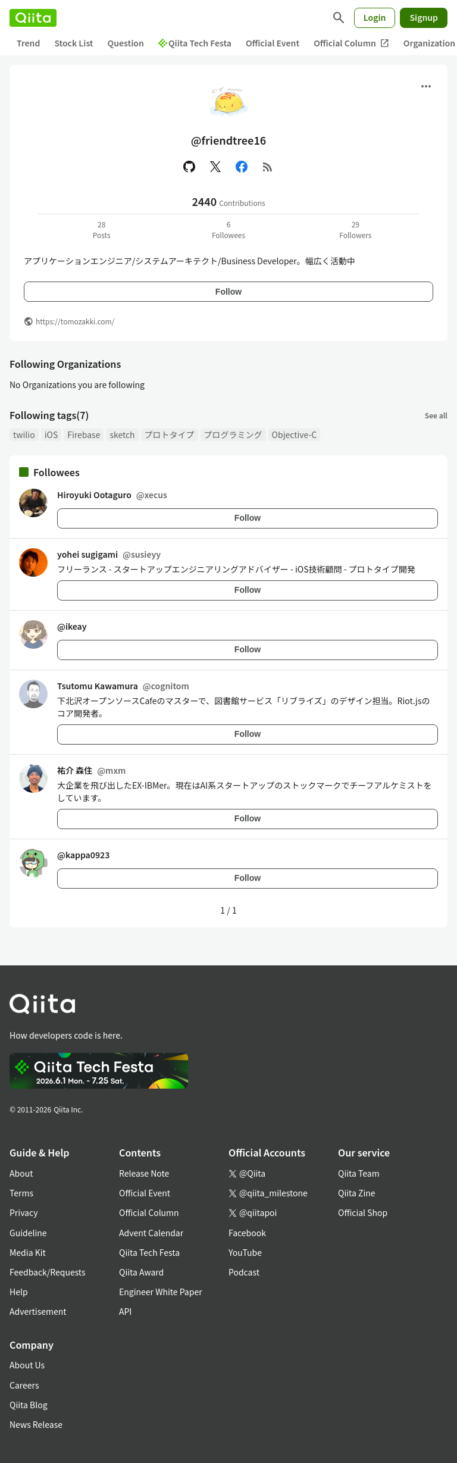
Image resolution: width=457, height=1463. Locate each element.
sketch (121, 434)
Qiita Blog (29, 1405)
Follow (228, 291)
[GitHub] (189, 167)
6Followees (228, 229)
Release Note (144, 1173)
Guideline (28, 1233)
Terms (21, 1193)
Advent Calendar (151, 1233)
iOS (51, 434)
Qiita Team (359, 1173)
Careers (24, 1385)
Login (375, 17)
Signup (423, 17)
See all (436, 415)
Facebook (247, 1233)
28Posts (102, 229)
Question (126, 43)
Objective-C (294, 434)
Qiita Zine (356, 1193)
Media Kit (28, 1252)
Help (19, 1292)
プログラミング (233, 434)
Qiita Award (141, 1272)
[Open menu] (426, 86)
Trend (28, 43)
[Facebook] (241, 167)
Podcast (243, 1272)
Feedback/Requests (48, 1272)
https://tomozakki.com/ (75, 321)
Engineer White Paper (160, 1292)
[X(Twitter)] (215, 167)
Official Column (351, 43)
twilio (24, 434)
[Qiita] (33, 18)
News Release (36, 1424)
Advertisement (38, 1311)
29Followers (355, 229)
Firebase (83, 434)
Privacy (23, 1212)
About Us (27, 1365)
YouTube (245, 1252)
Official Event (272, 43)
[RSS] (268, 167)
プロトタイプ (170, 434)
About (21, 1173)
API (125, 1311)
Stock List (73, 43)
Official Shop (362, 1212)
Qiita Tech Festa (194, 43)
